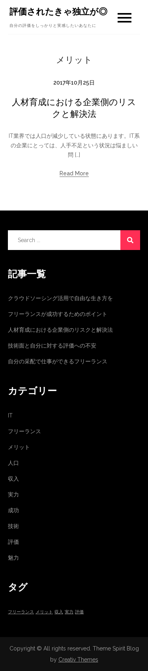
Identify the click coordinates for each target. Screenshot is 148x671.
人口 (13, 463)
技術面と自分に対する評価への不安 (52, 345)
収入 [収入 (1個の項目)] (58, 611)
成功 (13, 510)
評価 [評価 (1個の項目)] (79, 611)
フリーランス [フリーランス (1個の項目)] (21, 611)
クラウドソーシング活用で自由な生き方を (60, 298)
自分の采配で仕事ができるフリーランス (57, 361)
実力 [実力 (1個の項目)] (69, 611)
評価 (13, 542)
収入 (13, 479)
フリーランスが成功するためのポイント (57, 314)
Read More (74, 173)
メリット (19, 447)
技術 (13, 526)
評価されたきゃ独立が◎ (58, 11)
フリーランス (24, 431)
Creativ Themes (78, 659)
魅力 (13, 557)
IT (10, 415)
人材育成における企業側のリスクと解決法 (60, 330)
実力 (13, 494)
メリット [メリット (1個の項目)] (44, 611)
